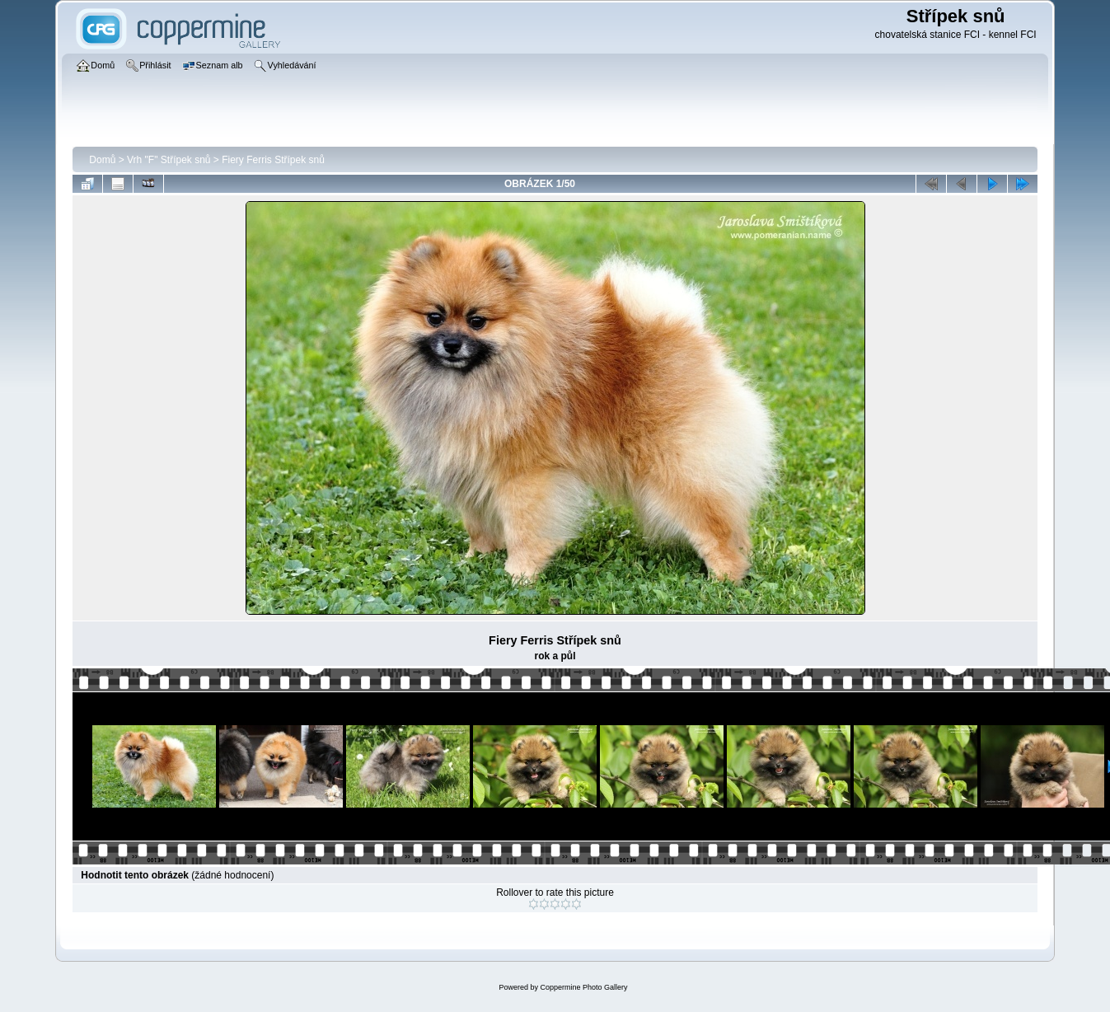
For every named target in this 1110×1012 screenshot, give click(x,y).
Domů (102, 160)
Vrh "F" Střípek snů (168, 160)
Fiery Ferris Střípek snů (273, 160)
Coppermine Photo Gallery (583, 987)
